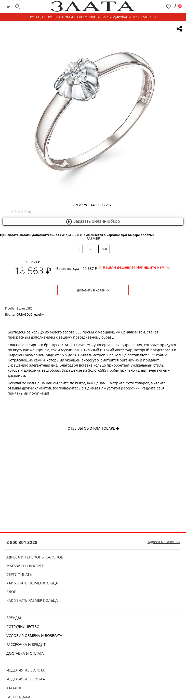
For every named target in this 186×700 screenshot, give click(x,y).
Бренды (13, 617)
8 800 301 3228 (21, 542)
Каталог (14, 687)
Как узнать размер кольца (32, 583)
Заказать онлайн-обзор (93, 221)
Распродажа (18, 696)
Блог (11, 591)
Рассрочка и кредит (26, 644)
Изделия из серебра (25, 679)
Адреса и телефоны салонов (34, 557)
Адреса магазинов (164, 541)
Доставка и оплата (25, 653)
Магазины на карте (25, 565)
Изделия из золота (25, 670)
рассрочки (130, 388)
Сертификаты (19, 574)
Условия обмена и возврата (34, 635)
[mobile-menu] (9, 6)
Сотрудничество (22, 626)
